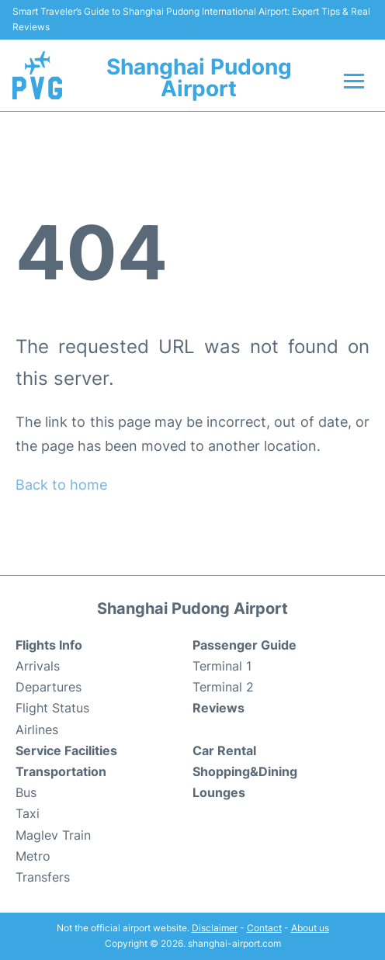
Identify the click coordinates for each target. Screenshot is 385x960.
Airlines (37, 729)
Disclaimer (215, 928)
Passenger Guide (244, 645)
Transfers (43, 877)
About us (310, 928)
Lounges (218, 792)
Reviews (218, 708)
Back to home (61, 485)
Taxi (28, 813)
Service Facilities (66, 750)
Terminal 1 (221, 666)
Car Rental (224, 750)
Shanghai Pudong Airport (199, 77)
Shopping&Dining (244, 771)
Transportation (61, 771)
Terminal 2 (223, 687)
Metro (33, 856)
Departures (49, 687)
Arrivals (38, 666)
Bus (26, 792)
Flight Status (52, 708)
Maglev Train (53, 835)
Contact (264, 928)
